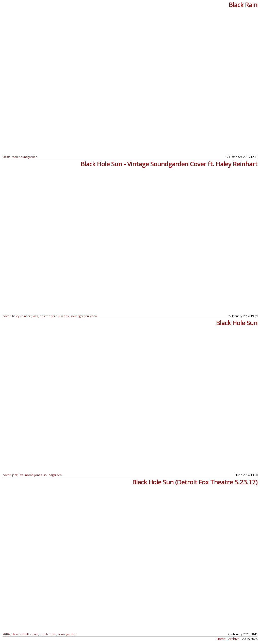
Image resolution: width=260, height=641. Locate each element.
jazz (35, 316)
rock (14, 157)
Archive (234, 638)
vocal (94, 316)
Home (221, 638)
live (21, 475)
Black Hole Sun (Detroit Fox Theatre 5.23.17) (194, 482)
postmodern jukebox (54, 316)
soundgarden (28, 157)
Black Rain (243, 5)
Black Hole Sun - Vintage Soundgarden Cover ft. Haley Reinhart (169, 164)
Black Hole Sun (236, 323)
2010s (6, 634)
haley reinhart (21, 316)
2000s (6, 157)
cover (7, 316)
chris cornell (20, 634)
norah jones (33, 475)
